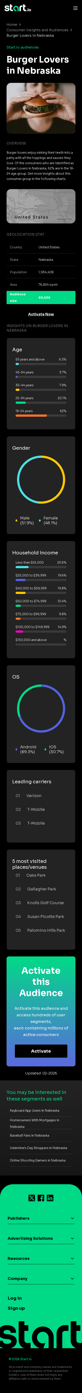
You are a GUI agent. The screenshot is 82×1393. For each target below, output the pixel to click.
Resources (19, 1258)
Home (12, 24)
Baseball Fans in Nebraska (29, 1135)
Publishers (18, 1218)
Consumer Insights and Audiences (37, 30)
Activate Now (41, 314)
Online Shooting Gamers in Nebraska (38, 1160)
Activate (41, 1051)
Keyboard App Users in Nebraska (34, 1111)
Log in (15, 1298)
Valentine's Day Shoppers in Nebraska (38, 1148)
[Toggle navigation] (74, 8)
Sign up (16, 1308)
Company (17, 1278)
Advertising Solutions (30, 1238)
